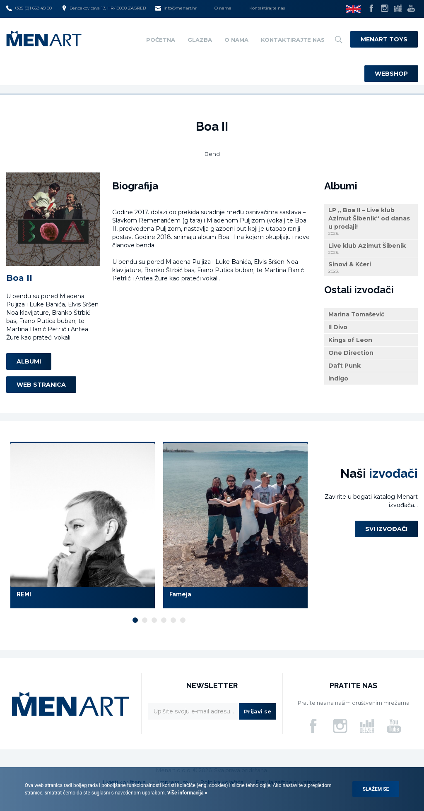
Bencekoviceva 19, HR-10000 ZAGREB (103, 8)
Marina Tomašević (356, 314)
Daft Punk (344, 365)
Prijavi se (257, 711)
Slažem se (376, 789)
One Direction (350, 352)
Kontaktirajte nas (267, 8)
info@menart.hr (176, 8)
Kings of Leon (350, 340)
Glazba (200, 39)
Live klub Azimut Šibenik (371, 249)
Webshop (391, 73)
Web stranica (41, 384)
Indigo (338, 378)
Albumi (29, 361)
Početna (160, 39)
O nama (222, 8)
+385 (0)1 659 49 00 (29, 8)
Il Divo (337, 327)
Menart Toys (384, 39)
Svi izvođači (386, 529)
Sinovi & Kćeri (371, 267)
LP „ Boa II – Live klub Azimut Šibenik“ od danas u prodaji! (371, 221)
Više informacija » (186, 793)
